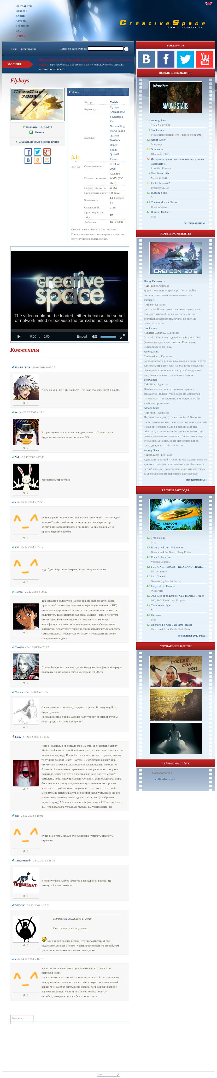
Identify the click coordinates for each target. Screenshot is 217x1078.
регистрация (28, 48)
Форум (21, 35)
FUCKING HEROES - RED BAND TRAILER (178, 566)
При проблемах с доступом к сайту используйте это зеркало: (87, 64)
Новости (21, 10)
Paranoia (156, 614)
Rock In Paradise (161, 557)
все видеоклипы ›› (195, 222)
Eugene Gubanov (155, 332)
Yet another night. (161, 605)
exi (66, 918)
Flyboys (74, 91)
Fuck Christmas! (160, 182)
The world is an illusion (164, 202)
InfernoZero (152, 356)
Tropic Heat (158, 537)
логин (14, 48)
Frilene (149, 304)
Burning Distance (161, 211)
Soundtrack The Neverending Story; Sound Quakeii (117, 126)
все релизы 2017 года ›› (192, 635)
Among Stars (158, 120)
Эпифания (157, 149)
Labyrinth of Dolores (163, 586)
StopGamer (157, 129)
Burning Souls (159, 192)
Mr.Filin (150, 285)
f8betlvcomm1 (166, 779)
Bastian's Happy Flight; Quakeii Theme (115, 149)
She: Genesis (158, 576)
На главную (24, 5)
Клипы (20, 15)
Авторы (21, 20)
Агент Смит (158, 139)
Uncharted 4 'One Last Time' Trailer (171, 624)
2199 (113, 207)
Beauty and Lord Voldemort (167, 547)
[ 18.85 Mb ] (37, 126)
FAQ (19, 30)
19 (111, 214)
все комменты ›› (196, 479)
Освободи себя (160, 173)
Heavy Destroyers (154, 281)
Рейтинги (22, 25)
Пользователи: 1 (162, 772)
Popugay (149, 299)
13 (111, 197)
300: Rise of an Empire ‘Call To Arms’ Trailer (177, 595)
